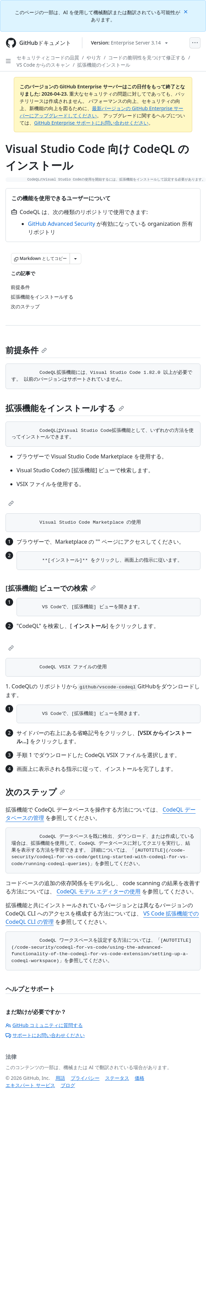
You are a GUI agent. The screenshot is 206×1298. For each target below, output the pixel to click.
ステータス (117, 1078)
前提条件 (26, 350)
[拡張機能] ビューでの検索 (51, 588)
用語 (60, 1078)
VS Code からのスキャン (43, 64)
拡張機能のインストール (103, 64)
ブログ (68, 1085)
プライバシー (85, 1078)
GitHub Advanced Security (61, 223)
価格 (139, 1078)
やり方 (93, 57)
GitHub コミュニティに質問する (44, 1025)
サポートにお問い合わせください (45, 1035)
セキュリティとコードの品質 (48, 57)
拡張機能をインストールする (65, 408)
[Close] (186, 11)
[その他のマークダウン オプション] (75, 258)
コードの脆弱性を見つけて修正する (146, 57)
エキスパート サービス (30, 1085)
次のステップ (35, 791)
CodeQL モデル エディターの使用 (98, 891)
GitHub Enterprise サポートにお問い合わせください (91, 122)
